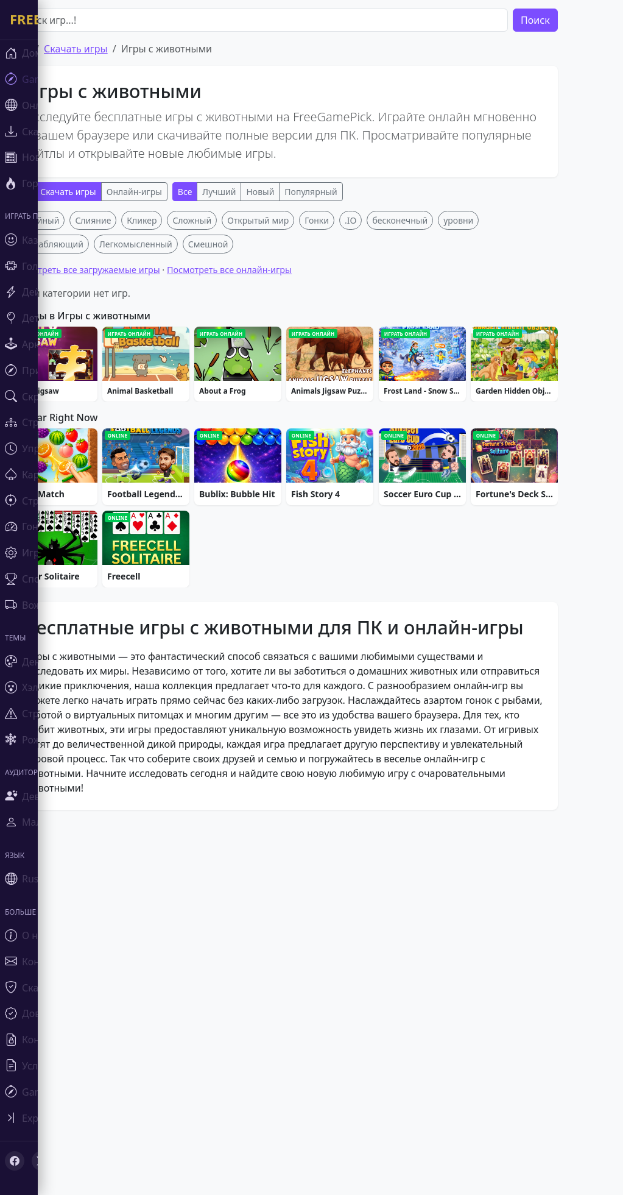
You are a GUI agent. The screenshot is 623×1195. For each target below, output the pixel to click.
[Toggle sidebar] (73, 1118)
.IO (386, 400)
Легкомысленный (171, 424)
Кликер (178, 400)
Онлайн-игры (170, 191)
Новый (297, 191)
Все (221, 191)
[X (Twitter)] (41, 1161)
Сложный (228, 400)
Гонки (353, 400)
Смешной (244, 424)
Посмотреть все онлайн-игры (265, 450)
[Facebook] (14, 1161)
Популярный (347, 191)
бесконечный (436, 400)
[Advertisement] (320, 296)
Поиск (571, 20)
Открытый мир (294, 400)
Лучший (255, 191)
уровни (495, 400)
